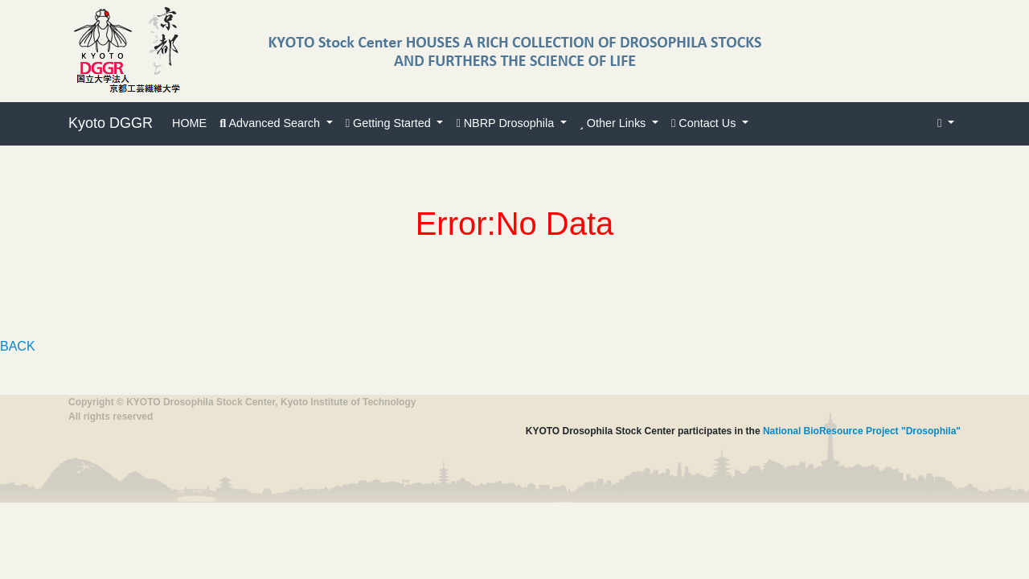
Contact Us (705, 123)
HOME (189, 123)
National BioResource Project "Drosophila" (862, 431)
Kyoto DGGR (110, 123)
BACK (17, 346)
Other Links (614, 123)
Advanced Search (271, 123)
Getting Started (390, 123)
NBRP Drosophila (506, 123)
